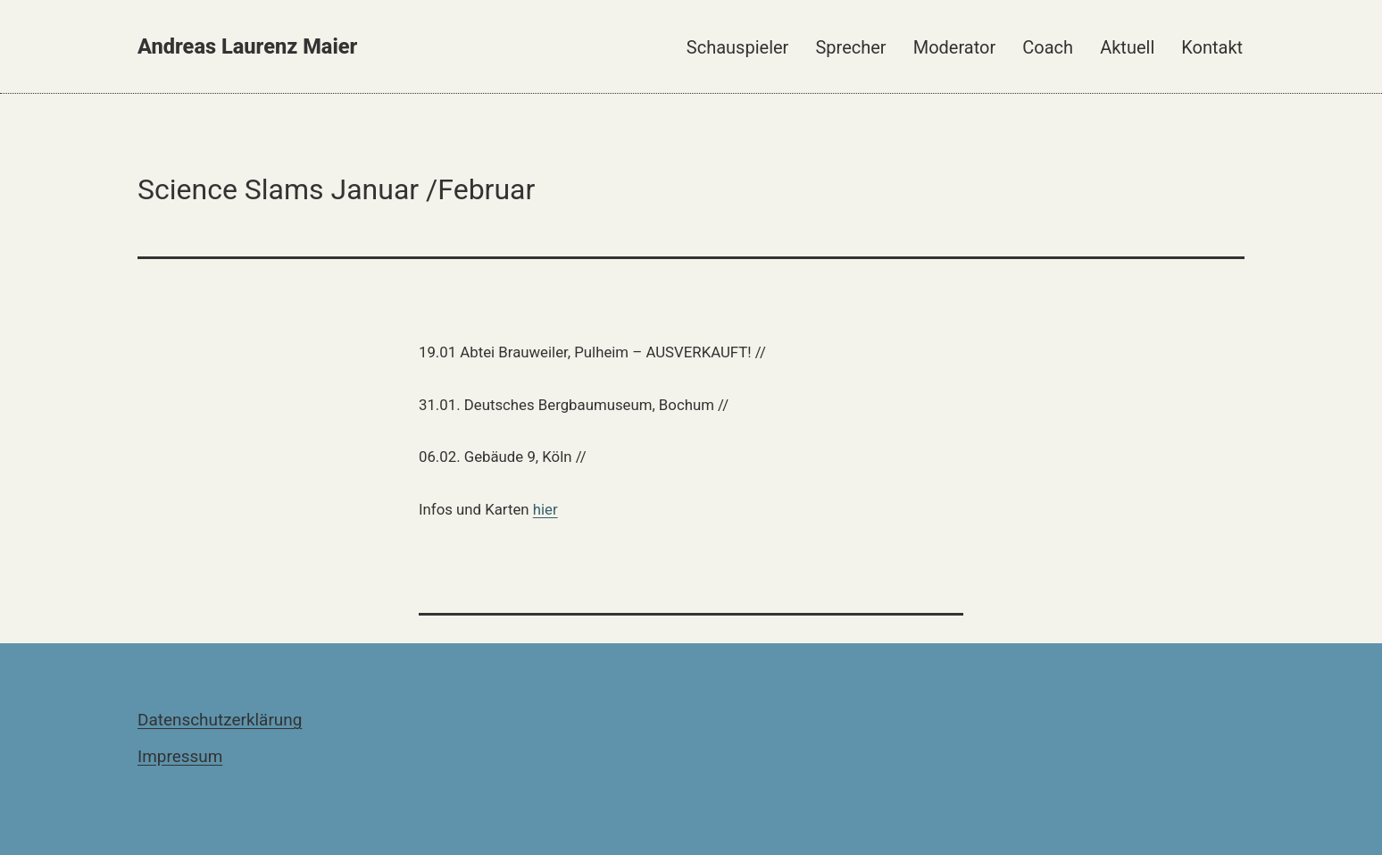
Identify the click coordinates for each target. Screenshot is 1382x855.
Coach (1047, 47)
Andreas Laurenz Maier (247, 46)
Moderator (954, 47)
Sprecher (850, 47)
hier (545, 509)
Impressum (179, 756)
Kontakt (1212, 47)
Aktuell (1127, 47)
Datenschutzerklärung (219, 719)
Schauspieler (738, 47)
